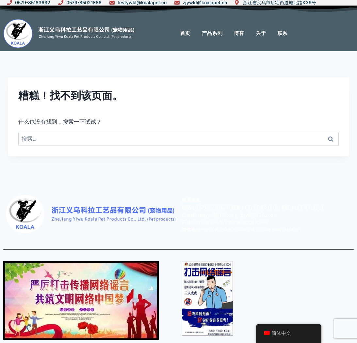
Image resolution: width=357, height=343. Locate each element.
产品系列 (212, 33)
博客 (239, 33)
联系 (283, 33)
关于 (261, 33)
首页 (185, 33)
